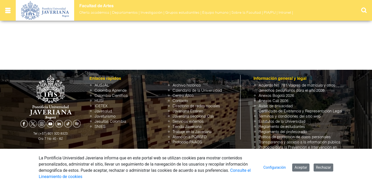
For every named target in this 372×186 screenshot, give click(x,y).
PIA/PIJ (270, 12)
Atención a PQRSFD (190, 137)
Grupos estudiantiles (182, 12)
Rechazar (323, 167)
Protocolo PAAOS (187, 142)
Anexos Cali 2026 (273, 101)
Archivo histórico (187, 85)
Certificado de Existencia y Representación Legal (300, 111)
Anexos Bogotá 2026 (276, 96)
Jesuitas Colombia (110, 121)
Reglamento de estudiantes (282, 127)
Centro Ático (183, 96)
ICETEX (101, 106)
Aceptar (301, 167)
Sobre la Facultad (246, 12)
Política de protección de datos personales (295, 137)
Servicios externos (188, 121)
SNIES (100, 127)
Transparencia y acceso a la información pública (299, 142)
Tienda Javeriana (187, 127)
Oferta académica (94, 12)
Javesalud (103, 111)
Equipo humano (215, 12)
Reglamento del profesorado (283, 132)
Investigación (151, 12)
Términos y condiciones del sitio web (290, 116)
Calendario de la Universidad (197, 90)
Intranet (284, 12)
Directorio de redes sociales (196, 106)
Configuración (275, 167)
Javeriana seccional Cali (193, 116)
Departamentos (125, 12)
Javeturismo (105, 116)
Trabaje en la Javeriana (192, 132)
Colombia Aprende (111, 90)
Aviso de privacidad (276, 106)
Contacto (180, 101)
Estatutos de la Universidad (282, 121)
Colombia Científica (111, 96)
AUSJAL (102, 85)
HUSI (99, 101)
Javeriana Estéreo (188, 111)
